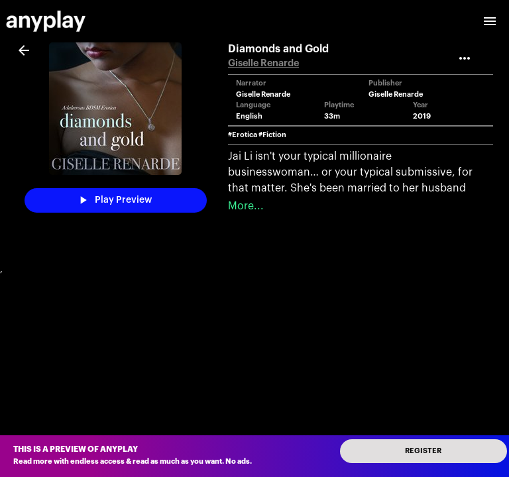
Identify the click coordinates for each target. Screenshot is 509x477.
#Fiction (272, 134)
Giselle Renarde (263, 63)
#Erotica (242, 134)
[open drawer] (490, 21)
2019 (422, 116)
